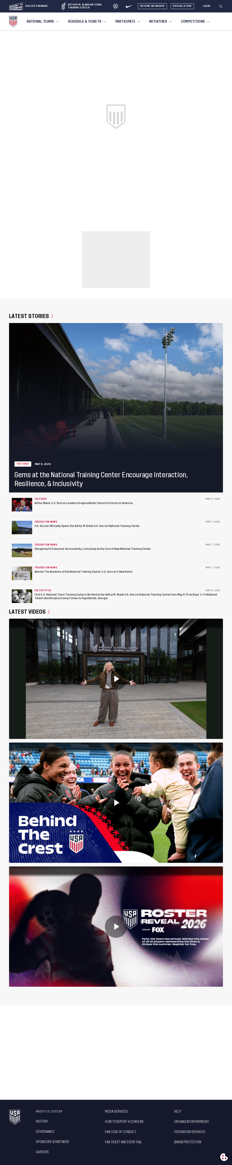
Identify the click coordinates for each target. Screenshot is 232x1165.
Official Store (182, 6)
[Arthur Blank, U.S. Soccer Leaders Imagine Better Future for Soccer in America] (22, 504)
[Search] (221, 6)
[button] (222, 6)
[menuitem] (42, 21)
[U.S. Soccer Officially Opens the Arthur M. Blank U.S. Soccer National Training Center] (22, 527)
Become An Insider (152, 6)
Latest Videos (29, 612)
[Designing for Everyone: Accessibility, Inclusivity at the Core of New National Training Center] (22, 550)
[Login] (206, 6)
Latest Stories (31, 316)
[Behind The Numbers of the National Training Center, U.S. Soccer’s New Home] (22, 573)
